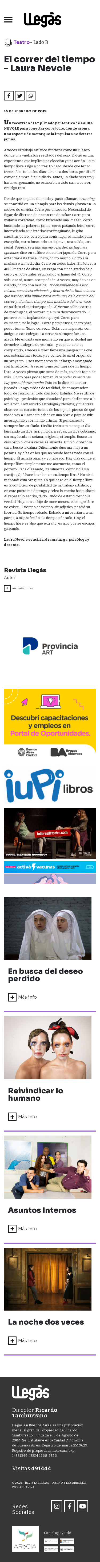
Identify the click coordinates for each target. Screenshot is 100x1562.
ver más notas (18, 588)
